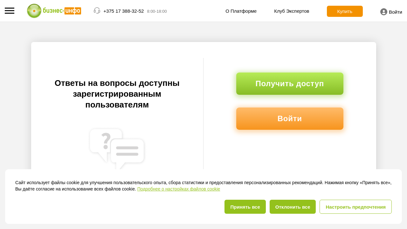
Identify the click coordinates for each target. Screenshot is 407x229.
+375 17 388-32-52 (123, 11)
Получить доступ (290, 83)
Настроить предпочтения (356, 207)
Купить (344, 11)
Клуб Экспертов (291, 11)
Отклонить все (292, 207)
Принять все (245, 207)
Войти (391, 11)
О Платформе (241, 11)
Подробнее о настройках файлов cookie (178, 188)
